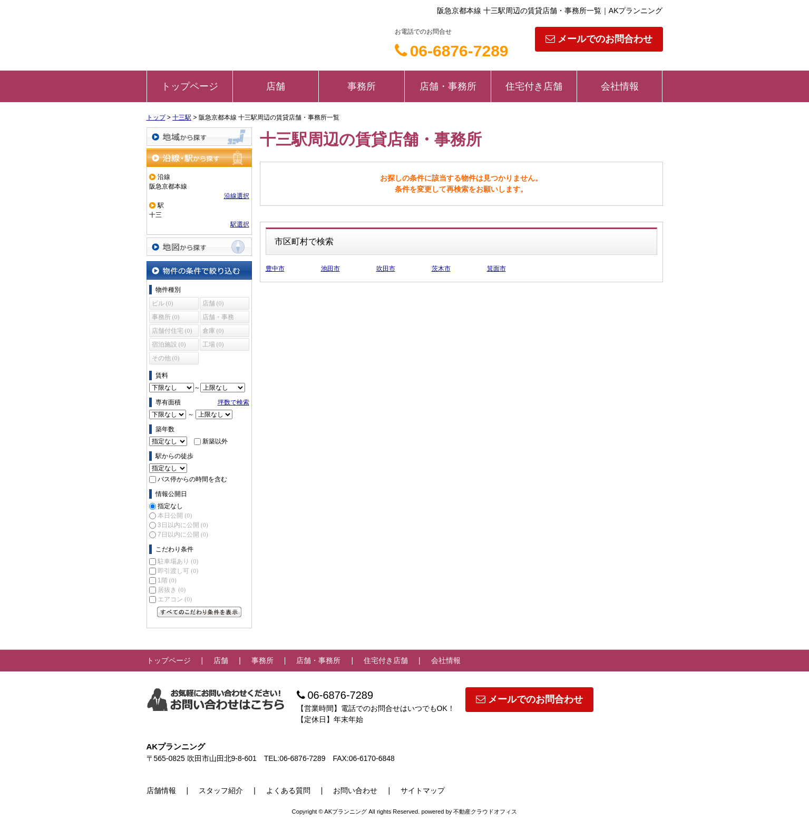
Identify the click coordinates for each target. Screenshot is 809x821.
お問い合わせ (355, 790)
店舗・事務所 (448, 86)
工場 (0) (213, 344)
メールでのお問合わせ (598, 39)
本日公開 (175, 515)
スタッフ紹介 (221, 790)
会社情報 (620, 86)
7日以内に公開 (183, 534)
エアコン (175, 599)
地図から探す (199, 247)
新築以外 (215, 441)
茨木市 (441, 268)
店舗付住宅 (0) (172, 330)
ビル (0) (162, 303)
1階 (167, 580)
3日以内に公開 (183, 525)
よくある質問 (288, 790)
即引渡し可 (178, 571)
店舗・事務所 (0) (218, 318)
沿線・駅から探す (199, 158)
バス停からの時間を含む (192, 479)
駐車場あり (178, 561)
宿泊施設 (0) (169, 344)
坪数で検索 (233, 402)
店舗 (275, 86)
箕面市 (496, 268)
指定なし (170, 506)
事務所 (361, 86)
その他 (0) (166, 358)
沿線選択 (236, 196)
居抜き (172, 590)
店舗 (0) (213, 303)
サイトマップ (423, 790)
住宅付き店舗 (533, 86)
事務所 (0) (166, 317)
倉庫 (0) (213, 330)
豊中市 (275, 268)
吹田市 (385, 268)
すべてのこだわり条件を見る (199, 612)
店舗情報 (161, 790)
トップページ (189, 86)
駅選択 (239, 224)
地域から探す (199, 136)
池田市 (330, 268)
